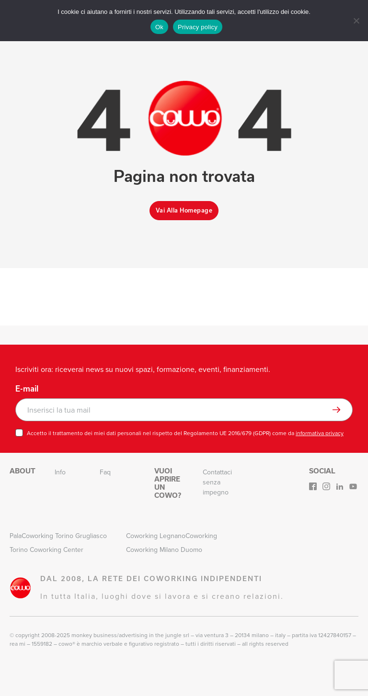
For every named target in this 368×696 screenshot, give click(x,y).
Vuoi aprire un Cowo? (167, 483)
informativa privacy (320, 433)
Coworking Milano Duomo (164, 550)
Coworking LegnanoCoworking (171, 536)
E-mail (26, 388)
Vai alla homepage (184, 210)
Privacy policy (198, 27)
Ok (159, 27)
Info (60, 472)
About (22, 471)
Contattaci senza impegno (217, 482)
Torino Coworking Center (46, 550)
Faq (105, 472)
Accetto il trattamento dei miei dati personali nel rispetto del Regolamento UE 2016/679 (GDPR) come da (185, 433)
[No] (356, 20)
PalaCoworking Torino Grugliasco (58, 536)
